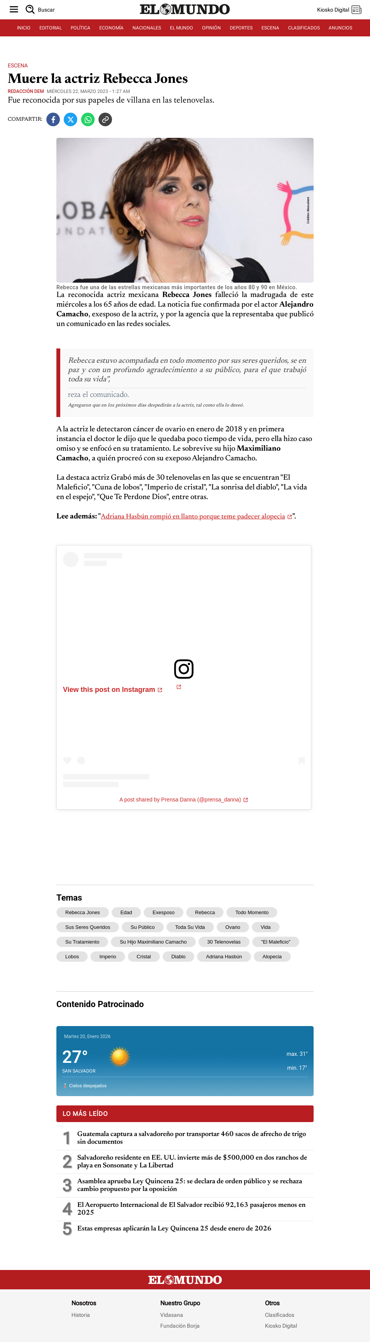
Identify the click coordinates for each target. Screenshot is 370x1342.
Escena (18, 65)
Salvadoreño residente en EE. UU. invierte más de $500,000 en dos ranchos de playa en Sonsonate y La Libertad (192, 1162)
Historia (80, 1315)
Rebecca (205, 912)
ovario (233, 927)
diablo (178, 956)
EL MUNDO (181, 28)
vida (266, 927)
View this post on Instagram (109, 689)
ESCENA (270, 28)
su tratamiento (82, 942)
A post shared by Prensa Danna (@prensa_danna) (180, 799)
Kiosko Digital (281, 1326)
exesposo (164, 912)
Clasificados (279, 1315)
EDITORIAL (50, 28)
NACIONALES (146, 28)
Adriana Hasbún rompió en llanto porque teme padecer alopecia (193, 516)
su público (142, 927)
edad (126, 912)
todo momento (251, 912)
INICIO (24, 28)
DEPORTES (241, 28)
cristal (144, 956)
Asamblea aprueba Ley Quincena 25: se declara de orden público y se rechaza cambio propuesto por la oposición (189, 1185)
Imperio (107, 956)
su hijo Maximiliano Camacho (153, 942)
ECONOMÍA (111, 28)
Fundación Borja (180, 1326)
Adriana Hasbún (224, 956)
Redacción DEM (26, 91)
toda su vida (190, 927)
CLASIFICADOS (304, 28)
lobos (72, 956)
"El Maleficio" (275, 942)
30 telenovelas (224, 942)
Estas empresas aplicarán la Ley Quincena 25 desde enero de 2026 (174, 1228)
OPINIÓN (211, 28)
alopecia (272, 956)
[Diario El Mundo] (185, 15)
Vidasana (171, 1315)
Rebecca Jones (82, 912)
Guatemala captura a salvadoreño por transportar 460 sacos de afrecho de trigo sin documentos (191, 1138)
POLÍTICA (80, 28)
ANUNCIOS (340, 28)
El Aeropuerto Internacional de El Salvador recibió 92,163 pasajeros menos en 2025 (191, 1209)
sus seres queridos (87, 927)
